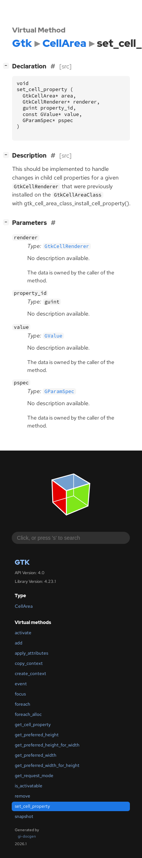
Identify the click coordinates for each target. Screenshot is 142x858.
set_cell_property (32, 806)
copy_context (29, 663)
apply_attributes (31, 653)
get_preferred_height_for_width (47, 745)
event (21, 684)
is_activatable (28, 786)
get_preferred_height (37, 735)
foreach (22, 704)
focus (20, 694)
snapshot (24, 816)
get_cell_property (33, 725)
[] (7, 222)
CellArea (24, 606)
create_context (30, 674)
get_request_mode (34, 776)
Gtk (22, 562)
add (18, 643)
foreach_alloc (28, 714)
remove (22, 796)
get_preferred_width (35, 755)
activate (23, 633)
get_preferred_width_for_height (47, 765)
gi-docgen (27, 836)
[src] (65, 66)
